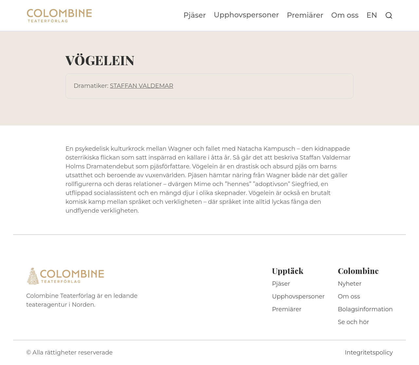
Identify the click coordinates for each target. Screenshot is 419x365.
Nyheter (350, 283)
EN (371, 15)
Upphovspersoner (246, 14)
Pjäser (195, 15)
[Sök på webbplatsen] (389, 15)
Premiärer (305, 15)
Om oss (345, 15)
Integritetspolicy (369, 352)
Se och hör (353, 322)
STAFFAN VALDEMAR (141, 85)
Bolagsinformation (365, 309)
